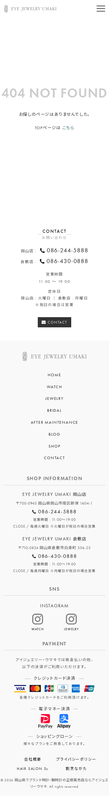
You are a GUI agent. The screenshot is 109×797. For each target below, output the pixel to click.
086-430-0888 (67, 262)
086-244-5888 (68, 251)
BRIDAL (54, 411)
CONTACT (57, 323)
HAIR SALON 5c (33, 770)
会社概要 (32, 760)
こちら (68, 127)
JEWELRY (54, 399)
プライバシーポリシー (76, 760)
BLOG (54, 435)
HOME (54, 376)
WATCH (54, 387)
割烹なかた (76, 770)
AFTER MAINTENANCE (54, 423)
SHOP (54, 447)
